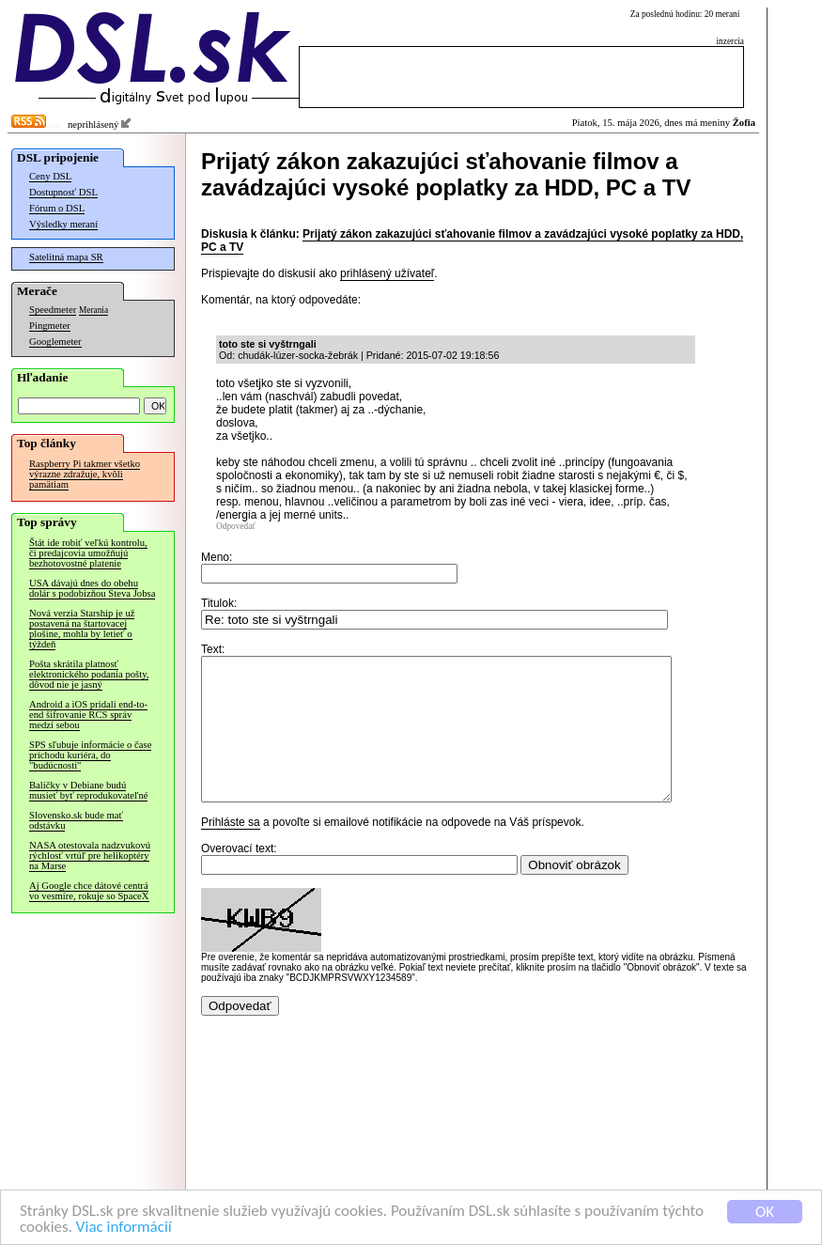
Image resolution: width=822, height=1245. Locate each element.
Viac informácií (124, 1227)
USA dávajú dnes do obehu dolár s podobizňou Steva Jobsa (92, 588)
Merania (93, 310)
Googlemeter (55, 341)
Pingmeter (49, 325)
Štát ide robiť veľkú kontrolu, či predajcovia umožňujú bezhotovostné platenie (88, 552)
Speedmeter (52, 309)
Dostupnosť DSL (63, 192)
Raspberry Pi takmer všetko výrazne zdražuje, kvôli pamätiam (84, 474)
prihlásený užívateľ (387, 273)
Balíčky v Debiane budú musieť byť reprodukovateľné (88, 790)
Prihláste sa (230, 850)
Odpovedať (236, 526)
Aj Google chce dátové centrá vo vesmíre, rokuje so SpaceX (89, 890)
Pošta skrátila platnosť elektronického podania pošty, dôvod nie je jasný (88, 674)
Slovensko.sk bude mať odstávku (76, 820)
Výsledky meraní (63, 224)
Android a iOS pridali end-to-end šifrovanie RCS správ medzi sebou (88, 714)
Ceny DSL (50, 176)
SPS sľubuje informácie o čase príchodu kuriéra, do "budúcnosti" (90, 754)
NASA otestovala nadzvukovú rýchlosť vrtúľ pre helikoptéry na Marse (89, 855)
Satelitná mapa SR (66, 257)
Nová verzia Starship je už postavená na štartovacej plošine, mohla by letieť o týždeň (81, 628)
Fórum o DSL (57, 208)
